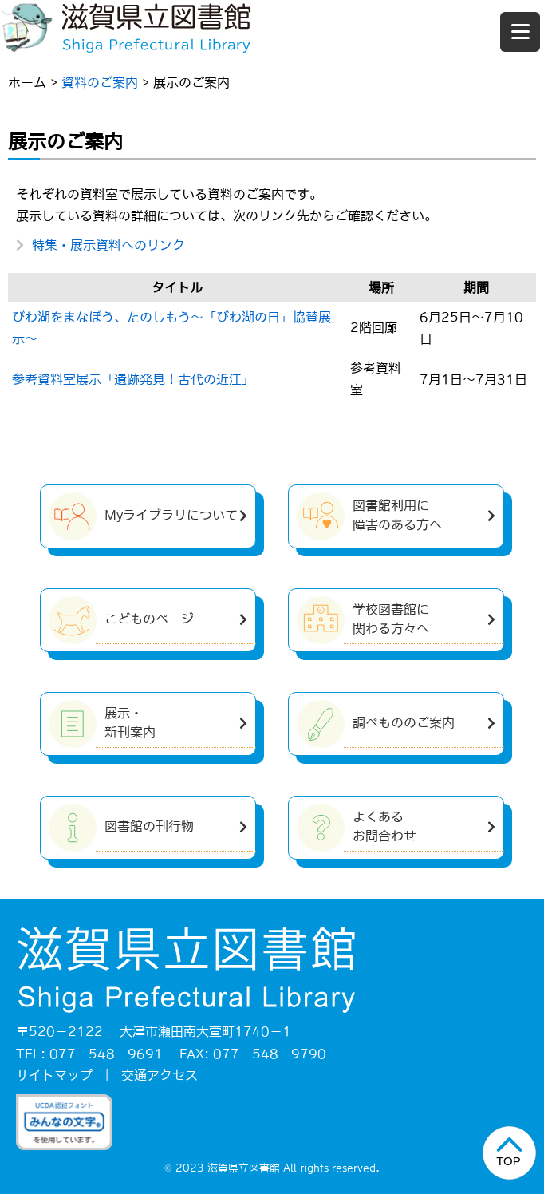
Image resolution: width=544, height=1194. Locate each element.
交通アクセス (159, 1075)
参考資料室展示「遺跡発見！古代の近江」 (133, 379)
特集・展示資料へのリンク (108, 245)
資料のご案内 (99, 82)
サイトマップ (54, 1075)
